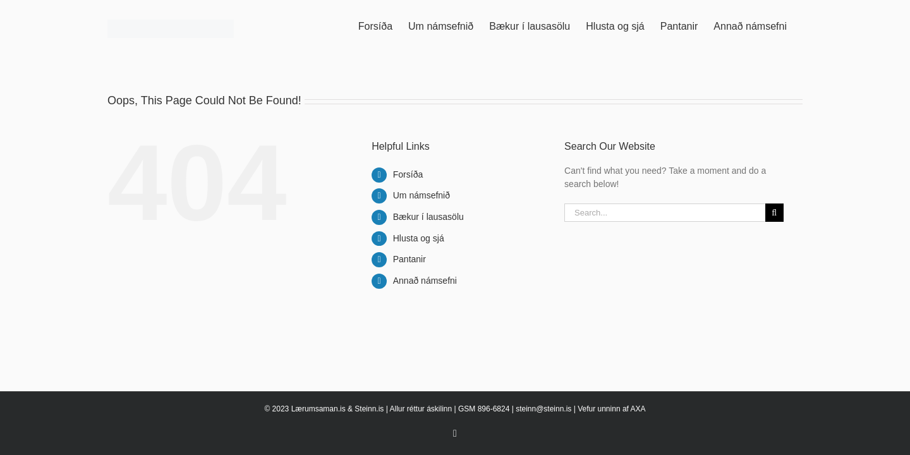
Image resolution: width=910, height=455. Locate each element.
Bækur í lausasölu (428, 217)
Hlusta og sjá (418, 238)
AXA (638, 408)
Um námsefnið (421, 195)
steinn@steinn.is (543, 408)
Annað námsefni (425, 281)
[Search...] (664, 212)
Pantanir (409, 259)
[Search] (774, 212)
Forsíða (408, 174)
